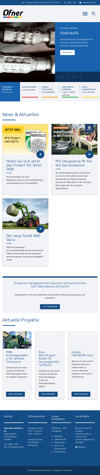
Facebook (80, 447)
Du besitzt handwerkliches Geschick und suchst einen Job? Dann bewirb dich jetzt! (50, 284)
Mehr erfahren (15, 394)
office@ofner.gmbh (89, 2)
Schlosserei (59, 442)
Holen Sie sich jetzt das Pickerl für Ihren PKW (24, 165)
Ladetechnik (60, 439)
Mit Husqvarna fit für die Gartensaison (73, 163)
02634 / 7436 (71, 2)
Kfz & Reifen (59, 452)
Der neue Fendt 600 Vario (23, 237)
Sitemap (57, 470)
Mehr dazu (67, 52)
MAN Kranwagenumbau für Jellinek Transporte (17, 357)
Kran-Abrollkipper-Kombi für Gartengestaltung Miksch (49, 358)
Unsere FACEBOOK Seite (83, 353)
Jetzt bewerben (50, 306)
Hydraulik (69, 33)
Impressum (68, 470)
